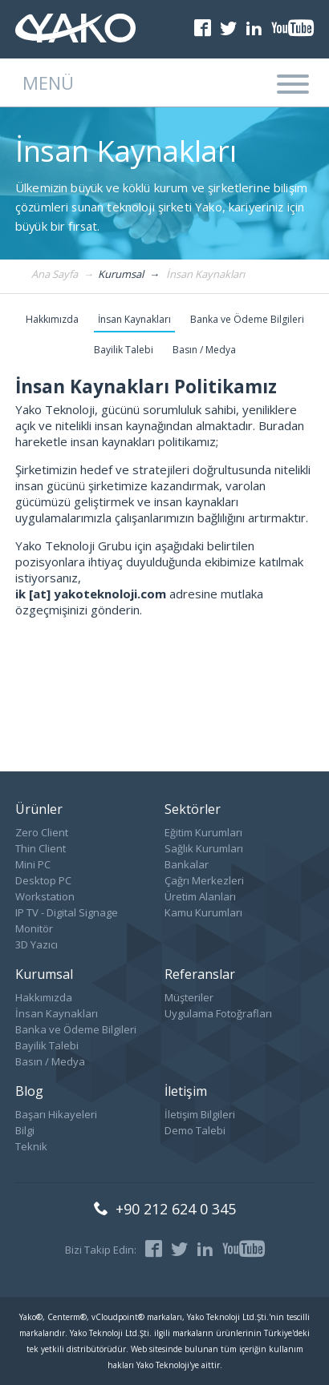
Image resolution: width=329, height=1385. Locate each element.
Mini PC (33, 864)
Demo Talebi (194, 1130)
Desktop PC (43, 880)
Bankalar (186, 864)
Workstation (45, 896)
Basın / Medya (204, 349)
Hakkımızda (52, 319)
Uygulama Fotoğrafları (218, 1013)
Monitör (34, 928)
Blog (29, 1091)
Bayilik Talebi (123, 349)
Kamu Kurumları (203, 912)
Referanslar (199, 974)
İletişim (185, 1091)
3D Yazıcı (36, 944)
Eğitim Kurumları (203, 832)
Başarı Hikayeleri (56, 1114)
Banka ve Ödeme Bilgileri (247, 319)
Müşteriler (188, 997)
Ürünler (39, 809)
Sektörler (192, 809)
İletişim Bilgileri (199, 1114)
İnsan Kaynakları (205, 274)
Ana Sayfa (54, 274)
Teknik (31, 1146)
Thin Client (40, 848)
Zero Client (41, 832)
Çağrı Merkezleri (204, 880)
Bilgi (25, 1130)
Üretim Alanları (200, 896)
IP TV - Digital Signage (66, 912)
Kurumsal (44, 974)
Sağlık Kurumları (203, 848)
